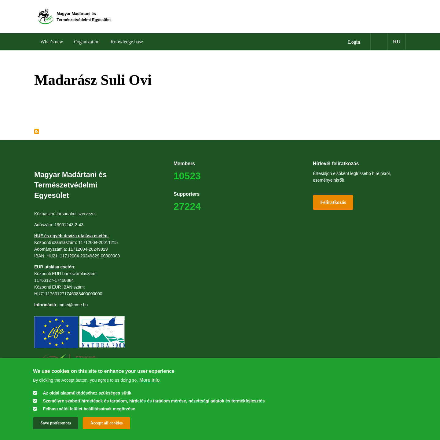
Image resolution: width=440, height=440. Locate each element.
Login (354, 42)
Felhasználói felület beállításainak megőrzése (89, 408)
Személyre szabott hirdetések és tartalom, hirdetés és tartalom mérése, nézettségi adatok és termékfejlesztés (154, 400)
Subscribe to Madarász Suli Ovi (36, 132)
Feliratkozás (333, 203)
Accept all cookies (106, 423)
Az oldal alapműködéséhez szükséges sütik (87, 393)
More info (149, 380)
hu (396, 42)
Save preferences (55, 423)
